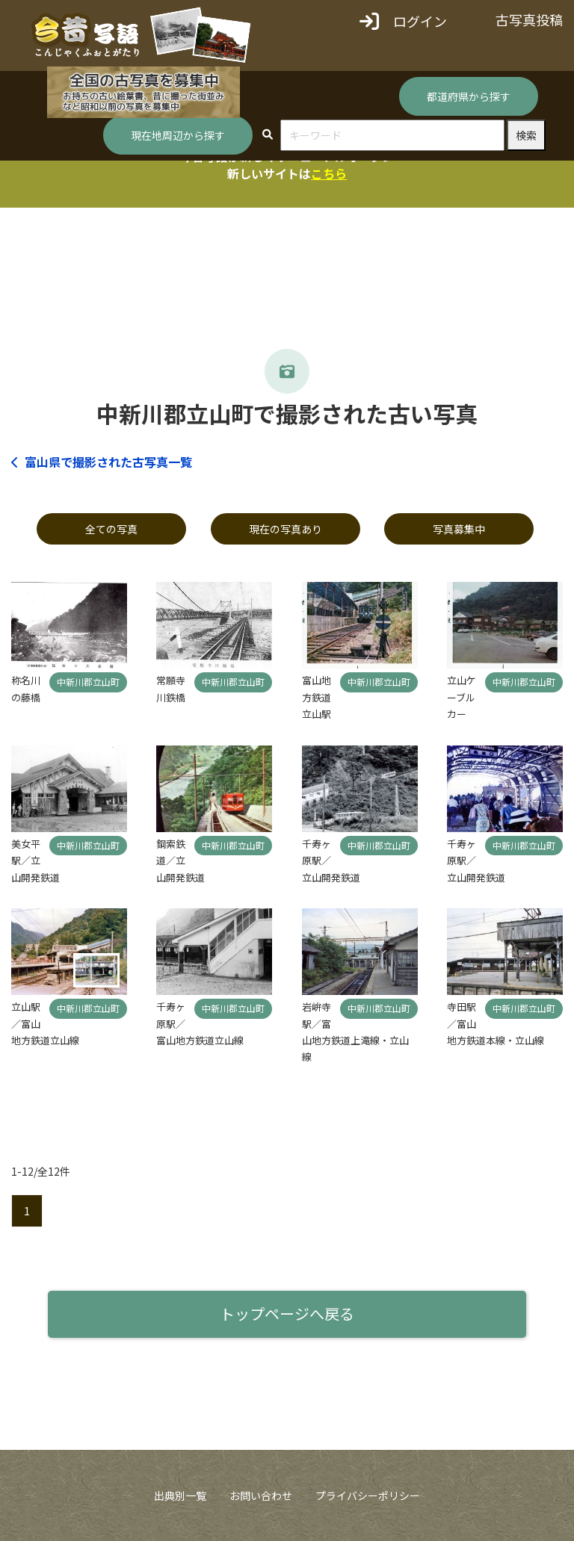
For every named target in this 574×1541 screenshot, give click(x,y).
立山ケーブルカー (461, 697)
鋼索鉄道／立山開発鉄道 (180, 860)
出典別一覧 (180, 1495)
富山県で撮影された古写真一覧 (101, 462)
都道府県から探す (468, 96)
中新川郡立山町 (88, 681)
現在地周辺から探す (178, 135)
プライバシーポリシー (367, 1495)
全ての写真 (111, 528)
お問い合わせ (260, 1495)
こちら (329, 173)
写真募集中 (459, 528)
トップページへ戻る (287, 1313)
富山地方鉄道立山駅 (316, 697)
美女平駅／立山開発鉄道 (35, 860)
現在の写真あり (285, 528)
